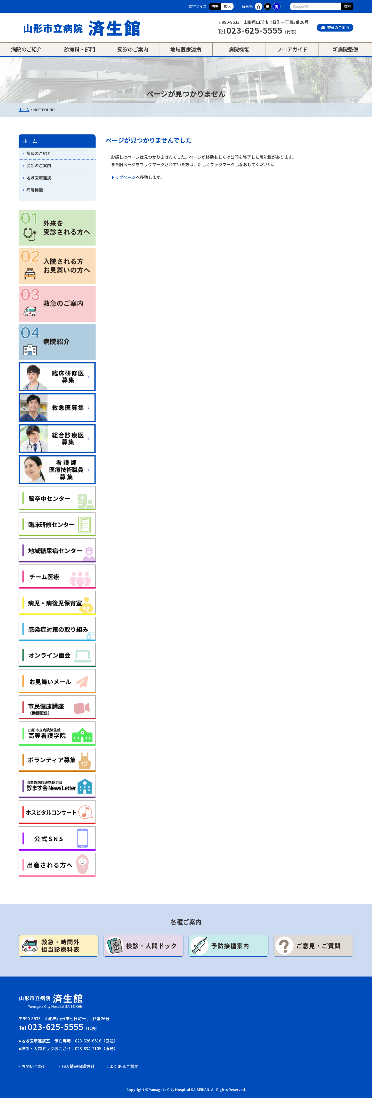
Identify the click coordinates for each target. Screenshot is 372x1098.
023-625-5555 (254, 30)
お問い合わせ (33, 1066)
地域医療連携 (185, 49)
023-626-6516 (88, 1041)
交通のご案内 (335, 27)
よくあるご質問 (124, 1066)
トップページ (123, 177)
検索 (347, 6)
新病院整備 (345, 49)
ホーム (24, 109)
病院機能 (239, 49)
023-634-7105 (88, 1048)
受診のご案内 (132, 49)
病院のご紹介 (26, 49)
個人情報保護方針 (78, 1066)
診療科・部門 (79, 49)
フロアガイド (292, 49)
